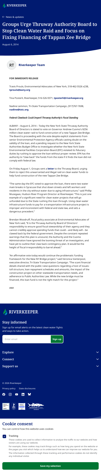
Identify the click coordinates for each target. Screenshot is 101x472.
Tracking (13, 435)
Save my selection (50, 466)
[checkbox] (4, 436)
